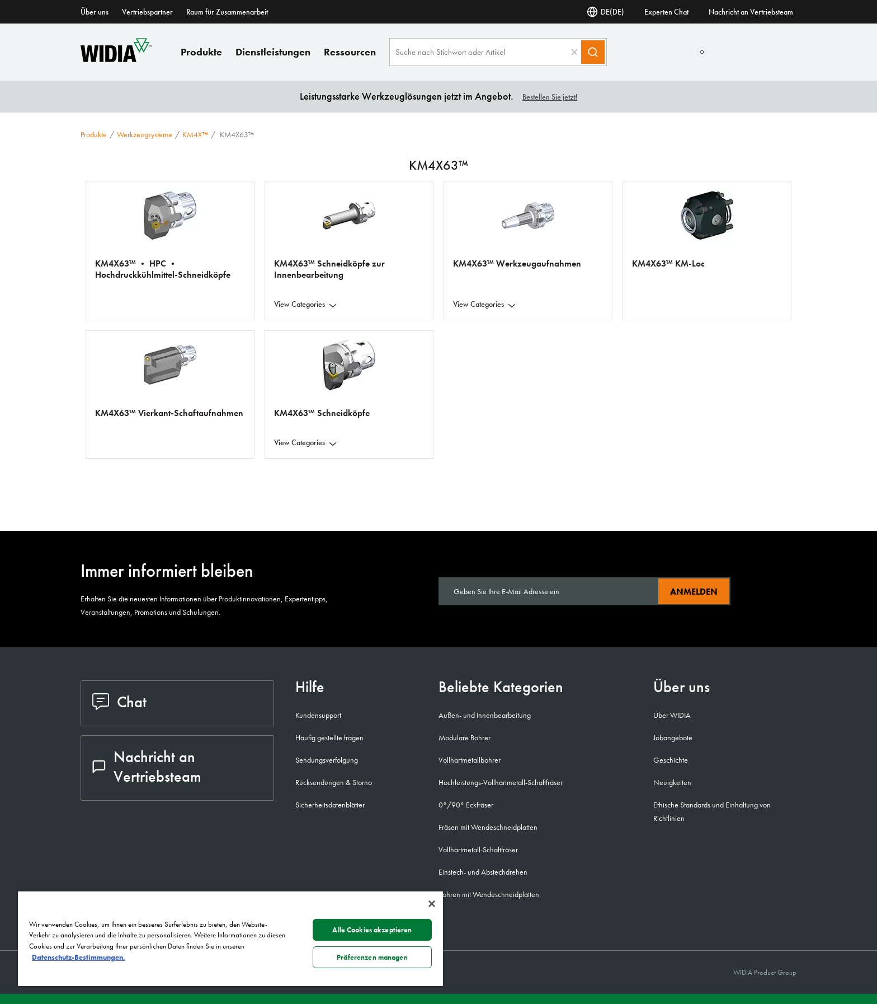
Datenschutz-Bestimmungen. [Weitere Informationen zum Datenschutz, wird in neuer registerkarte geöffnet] (78, 957)
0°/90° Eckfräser (465, 805)
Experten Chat (666, 12)
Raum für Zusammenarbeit (227, 12)
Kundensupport (318, 715)
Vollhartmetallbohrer (469, 760)
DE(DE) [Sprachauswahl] (605, 11)
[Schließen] (431, 903)
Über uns (95, 12)
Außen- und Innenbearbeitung (484, 715)
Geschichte (670, 760)
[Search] (593, 52)
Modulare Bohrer (464, 737)
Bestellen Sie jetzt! (550, 97)
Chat (119, 702)
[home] (116, 59)
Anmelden (694, 591)
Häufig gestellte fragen (329, 737)
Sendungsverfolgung (326, 760)
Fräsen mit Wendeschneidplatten (487, 827)
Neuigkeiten (672, 782)
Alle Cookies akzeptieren (372, 930)
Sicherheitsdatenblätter (330, 805)
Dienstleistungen (272, 51)
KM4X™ (195, 134)
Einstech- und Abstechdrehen (482, 872)
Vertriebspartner (147, 12)
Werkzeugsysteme (144, 134)
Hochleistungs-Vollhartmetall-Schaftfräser (500, 782)
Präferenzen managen (372, 957)
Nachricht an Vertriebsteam (751, 12)
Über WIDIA (672, 715)
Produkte (201, 51)
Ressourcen (350, 51)
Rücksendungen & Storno (333, 782)
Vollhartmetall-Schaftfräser (478, 849)
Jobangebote (672, 737)
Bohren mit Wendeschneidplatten (488, 894)
